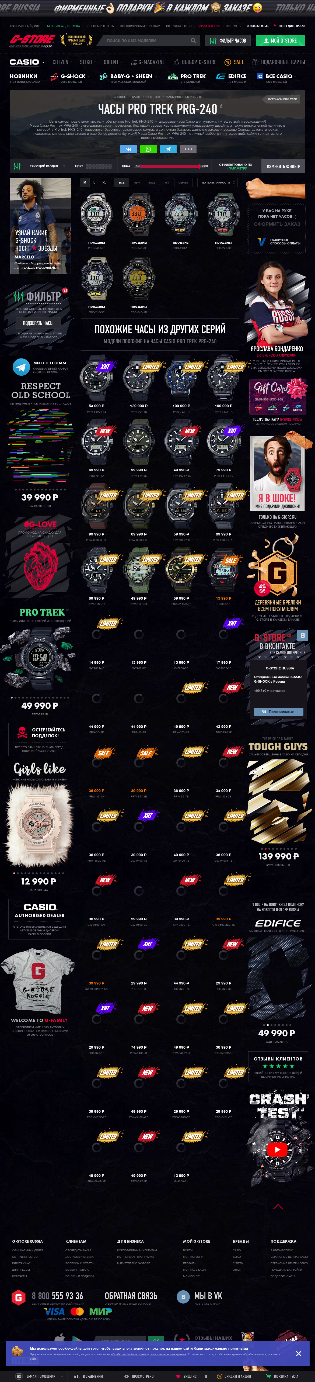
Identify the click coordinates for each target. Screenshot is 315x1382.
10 (50, 489)
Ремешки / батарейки (286, 1270)
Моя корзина (193, 1257)
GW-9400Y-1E (223, 860)
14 (65, 489)
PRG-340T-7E (181, 989)
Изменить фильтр (283, 167)
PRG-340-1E (96, 1053)
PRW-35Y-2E (139, 796)
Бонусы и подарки (79, 1276)
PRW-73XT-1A (223, 411)
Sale (239, 62)
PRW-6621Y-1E (181, 476)
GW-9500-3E (139, 925)
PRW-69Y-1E (139, 1181)
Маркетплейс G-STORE (133, 1263)
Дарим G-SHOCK (209, 26)
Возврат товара (77, 1270)
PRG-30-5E (96, 732)
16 (68, 698)
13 (61, 489)
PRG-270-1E (139, 989)
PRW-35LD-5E (97, 860)
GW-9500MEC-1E (223, 925)
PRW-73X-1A (181, 411)
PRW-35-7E (181, 796)
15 (64, 698)
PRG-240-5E (96, 312)
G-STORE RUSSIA (280, 668)
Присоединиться (281, 712)
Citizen (60, 62)
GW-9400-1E (139, 860)
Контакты (233, 26)
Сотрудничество (179, 26)
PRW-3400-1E (139, 1053)
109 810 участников (269, 691)
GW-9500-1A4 (97, 925)
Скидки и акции (238, 1377)
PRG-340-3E (224, 989)
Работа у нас (21, 1263)
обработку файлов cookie (128, 1354)
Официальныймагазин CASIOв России (77, 40)
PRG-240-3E (224, 248)
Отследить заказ (292, 26)
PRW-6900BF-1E (223, 540)
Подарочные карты (283, 62)
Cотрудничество (25, 1257)
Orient (111, 62)
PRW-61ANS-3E (181, 604)
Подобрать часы (283, 1276)
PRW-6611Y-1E (223, 476)
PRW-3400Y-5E (181, 1053)
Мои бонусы (192, 1276)
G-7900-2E (139, 668)
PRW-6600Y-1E (96, 411)
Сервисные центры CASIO (289, 1257)
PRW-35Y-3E (224, 732)
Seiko (86, 62)
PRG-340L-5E (223, 1117)
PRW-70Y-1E (139, 411)
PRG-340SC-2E (96, 1117)
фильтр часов (228, 41)
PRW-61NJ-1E (97, 604)
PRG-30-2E (139, 732)
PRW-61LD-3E (139, 604)
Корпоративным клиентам (140, 26)
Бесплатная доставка (63, 26)
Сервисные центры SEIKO (289, 1263)
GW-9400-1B (181, 860)
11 (53, 489)
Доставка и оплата (79, 1257)
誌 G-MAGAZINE (148, 62)
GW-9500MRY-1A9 (96, 989)
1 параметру (236, 168)
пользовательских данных (168, 1354)
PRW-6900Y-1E (181, 540)
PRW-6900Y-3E (138, 540)
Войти (187, 1250)
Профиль (189, 1263)
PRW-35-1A (96, 796)
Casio (24, 62)
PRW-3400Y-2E (138, 1117)
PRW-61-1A (96, 476)
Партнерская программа (135, 1257)
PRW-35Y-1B (181, 732)
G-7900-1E (223, 604)
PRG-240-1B (139, 312)
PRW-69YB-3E (97, 1181)
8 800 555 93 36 (257, 26)
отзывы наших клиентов (213, 1340)
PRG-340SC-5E (223, 1053)
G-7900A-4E (96, 668)
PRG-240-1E (181, 248)
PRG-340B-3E (181, 1117)
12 (57, 489)
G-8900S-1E (223, 668)
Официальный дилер (25, 26)
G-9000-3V (181, 1181)
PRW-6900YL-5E (96, 540)
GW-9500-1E (181, 925)
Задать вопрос (282, 1250)
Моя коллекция (195, 1270)
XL (104, 182)
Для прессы (21, 1270)
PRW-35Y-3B (223, 796)
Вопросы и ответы (100, 26)
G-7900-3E (181, 668)
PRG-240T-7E (96, 248)
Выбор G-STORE (199, 62)
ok (156, 1340)
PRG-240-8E (139, 248)
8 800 (57, 1297)
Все (121, 182)
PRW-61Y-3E (139, 476)
